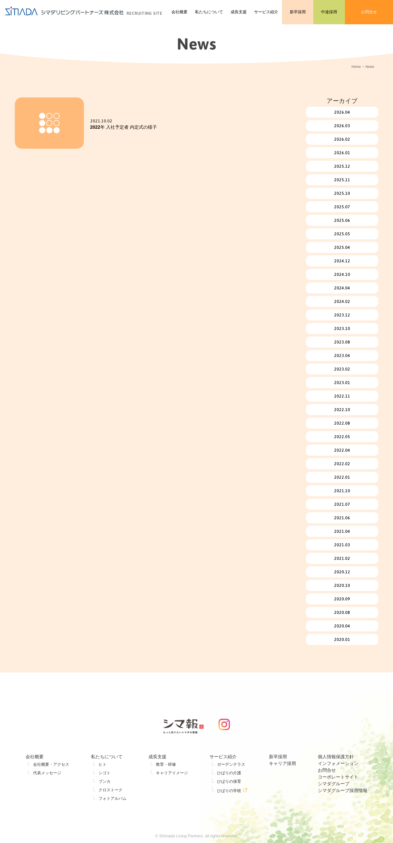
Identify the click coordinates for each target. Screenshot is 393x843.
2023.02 (342, 369)
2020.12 (342, 572)
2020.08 (342, 612)
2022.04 (342, 450)
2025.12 (342, 166)
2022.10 (342, 409)
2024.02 (342, 301)
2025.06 (342, 220)
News (369, 67)
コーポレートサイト (338, 791)
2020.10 (342, 585)
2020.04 (342, 626)
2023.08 (342, 342)
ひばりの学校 (229, 805)
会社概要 (35, 770)
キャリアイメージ (172, 787)
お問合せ (327, 784)
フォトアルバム (113, 812)
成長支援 (157, 770)
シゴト (105, 787)
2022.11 (342, 396)
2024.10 (342, 274)
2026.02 (342, 139)
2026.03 (342, 125)
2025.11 (342, 180)
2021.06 (342, 518)
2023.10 (342, 328)
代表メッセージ (47, 787)
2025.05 (342, 234)
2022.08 (342, 423)
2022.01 (342, 477)
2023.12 (342, 315)
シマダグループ (333, 797)
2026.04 (342, 112)
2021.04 (342, 531)
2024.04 (342, 288)
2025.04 (342, 247)
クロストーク (111, 804)
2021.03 (342, 545)
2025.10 (342, 193)
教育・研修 (166, 778)
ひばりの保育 (229, 795)
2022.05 (342, 436)
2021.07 (342, 504)
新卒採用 (278, 770)
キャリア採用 (282, 777)
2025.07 (342, 207)
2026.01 (342, 152)
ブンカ (105, 795)
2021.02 (342, 558)
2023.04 (342, 355)
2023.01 (342, 382)
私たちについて (107, 770)
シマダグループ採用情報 (342, 804)
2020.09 (342, 599)
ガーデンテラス (231, 778)
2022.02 (342, 463)
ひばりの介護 (229, 787)
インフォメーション (338, 777)
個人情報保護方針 (336, 770)
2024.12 (342, 261)
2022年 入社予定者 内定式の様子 (123, 127)
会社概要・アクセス (51, 778)
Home (356, 67)
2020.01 (342, 639)
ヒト (103, 778)
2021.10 (342, 490)
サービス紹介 (223, 770)
